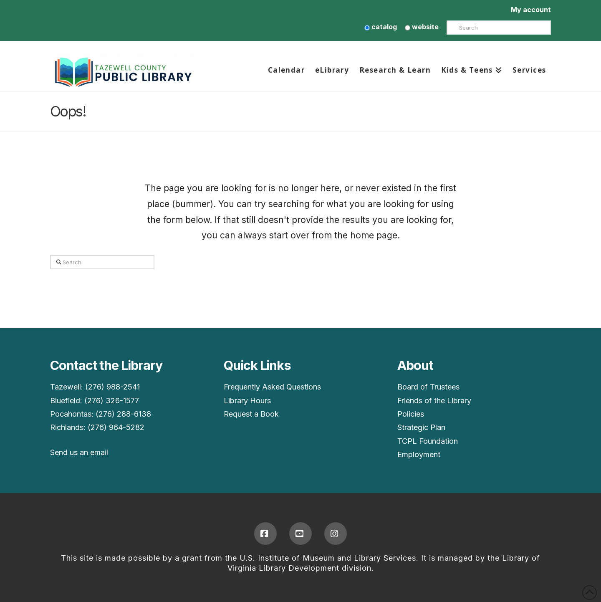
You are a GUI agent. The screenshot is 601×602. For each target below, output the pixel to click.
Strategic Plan (421, 427)
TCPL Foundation (427, 441)
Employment (418, 454)
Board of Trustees (428, 386)
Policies (410, 414)
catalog (380, 27)
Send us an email (79, 452)
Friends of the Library (434, 400)
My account (531, 9)
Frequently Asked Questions (272, 386)
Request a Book (251, 414)
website (422, 27)
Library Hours (247, 400)
